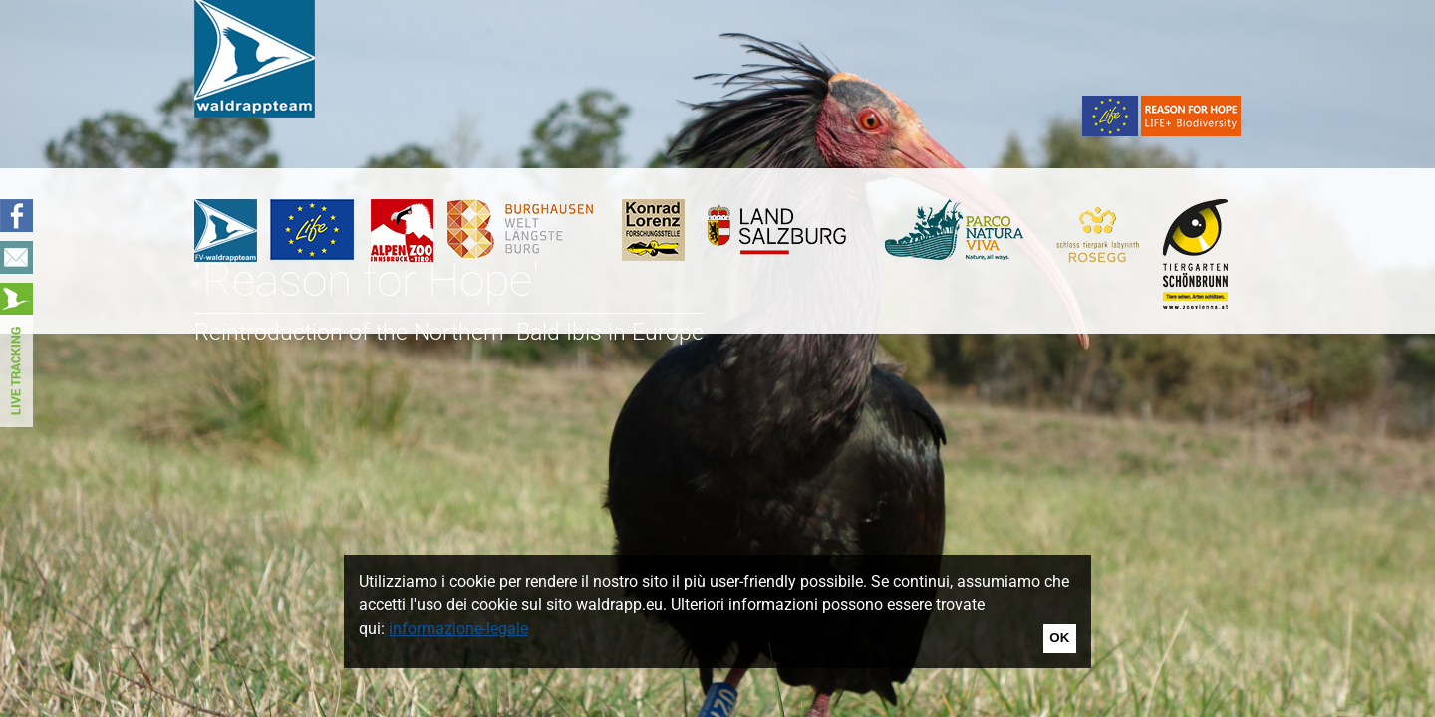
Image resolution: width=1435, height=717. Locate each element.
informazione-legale (458, 628)
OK (1059, 637)
